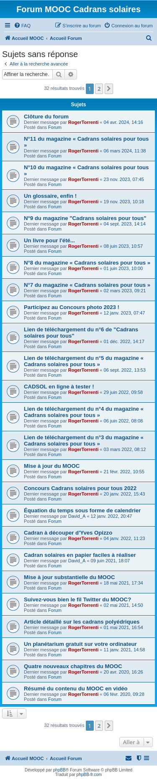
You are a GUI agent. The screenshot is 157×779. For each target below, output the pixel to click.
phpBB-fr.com (89, 774)
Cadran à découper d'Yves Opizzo (68, 533)
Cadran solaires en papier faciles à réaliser (80, 555)
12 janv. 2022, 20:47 (111, 516)
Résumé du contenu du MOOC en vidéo (76, 688)
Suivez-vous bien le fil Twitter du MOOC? (77, 599)
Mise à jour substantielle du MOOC (69, 577)
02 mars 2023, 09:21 (125, 290)
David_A (77, 516)
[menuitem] (22, 26)
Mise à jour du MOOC (52, 466)
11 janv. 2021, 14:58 (124, 649)
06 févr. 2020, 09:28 (124, 694)
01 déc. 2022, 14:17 (124, 341)
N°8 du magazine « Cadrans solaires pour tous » (87, 263)
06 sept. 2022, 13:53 (125, 369)
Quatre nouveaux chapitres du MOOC (73, 666)
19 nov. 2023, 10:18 (124, 201)
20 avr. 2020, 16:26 (123, 671)
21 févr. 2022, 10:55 (124, 471)
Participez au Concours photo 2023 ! (71, 307)
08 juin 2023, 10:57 (123, 246)
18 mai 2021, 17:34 (123, 582)
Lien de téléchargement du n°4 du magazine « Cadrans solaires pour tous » (84, 412)
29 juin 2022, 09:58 (123, 392)
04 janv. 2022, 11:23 (124, 538)
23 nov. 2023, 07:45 (124, 179)
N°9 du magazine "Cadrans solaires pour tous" (85, 218)
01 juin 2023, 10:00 (123, 268)
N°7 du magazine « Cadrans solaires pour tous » (87, 285)
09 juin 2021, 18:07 (110, 560)
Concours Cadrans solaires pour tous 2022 (80, 488)
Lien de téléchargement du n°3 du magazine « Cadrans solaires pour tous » (84, 440)
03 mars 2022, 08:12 (125, 449)
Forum (55, 127)
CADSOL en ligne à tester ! (59, 386)
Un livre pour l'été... (49, 240)
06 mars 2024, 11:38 (125, 150)
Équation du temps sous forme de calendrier (82, 510)
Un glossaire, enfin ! (50, 196)
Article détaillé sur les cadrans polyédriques (81, 622)
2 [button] (99, 88)
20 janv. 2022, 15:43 (124, 493)
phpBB (59, 770)
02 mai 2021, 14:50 (123, 605)
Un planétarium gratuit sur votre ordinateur (80, 644)
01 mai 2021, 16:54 (123, 627)
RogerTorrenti (83, 122)
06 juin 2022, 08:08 (123, 420)
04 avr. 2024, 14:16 (123, 122)
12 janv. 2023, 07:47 (124, 312)
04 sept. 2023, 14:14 (125, 223)
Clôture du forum (46, 116)
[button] (109, 89)
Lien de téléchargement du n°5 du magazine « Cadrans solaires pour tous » (84, 361)
